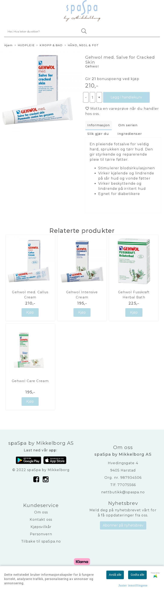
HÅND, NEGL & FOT (82, 45)
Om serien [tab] (128, 125)
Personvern (41, 534)
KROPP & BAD (50, 45)
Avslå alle (115, 574)
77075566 (126, 485)
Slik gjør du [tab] (98, 134)
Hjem (8, 45)
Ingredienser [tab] (129, 134)
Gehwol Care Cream (30, 381)
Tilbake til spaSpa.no (41, 541)
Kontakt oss (41, 520)
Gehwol (92, 66)
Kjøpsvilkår (41, 527)
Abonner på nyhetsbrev (123, 525)
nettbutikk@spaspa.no (123, 492)
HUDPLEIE (25, 45)
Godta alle (137, 574)
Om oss (41, 512)
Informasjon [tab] (98, 125)
